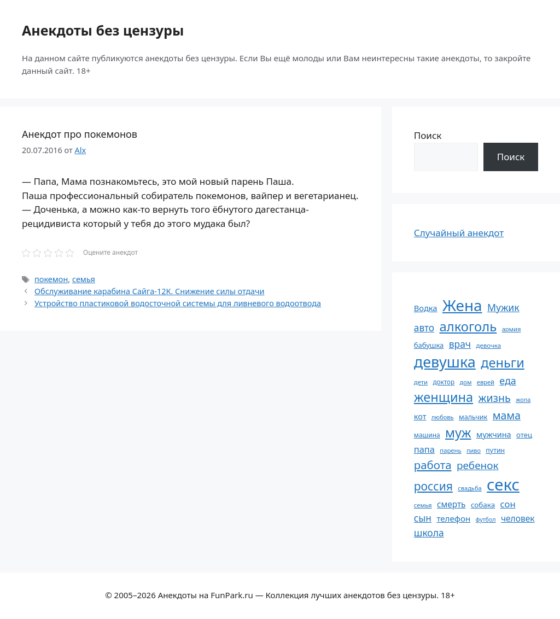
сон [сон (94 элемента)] (508, 504)
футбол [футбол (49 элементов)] (486, 519)
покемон (51, 279)
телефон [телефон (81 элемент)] (453, 518)
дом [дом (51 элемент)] (466, 382)
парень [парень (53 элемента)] (450, 450)
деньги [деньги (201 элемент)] (502, 362)
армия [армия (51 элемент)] (511, 329)
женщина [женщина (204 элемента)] (443, 397)
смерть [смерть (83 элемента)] (451, 504)
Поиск (428, 135)
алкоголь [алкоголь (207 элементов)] (468, 326)
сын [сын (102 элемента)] (422, 518)
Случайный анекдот (459, 232)
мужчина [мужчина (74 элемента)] (493, 434)
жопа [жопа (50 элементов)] (523, 399)
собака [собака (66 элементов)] (483, 505)
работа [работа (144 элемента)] (433, 464)
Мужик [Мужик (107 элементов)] (503, 307)
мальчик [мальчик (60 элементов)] (473, 417)
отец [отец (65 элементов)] (524, 435)
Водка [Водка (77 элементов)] (426, 307)
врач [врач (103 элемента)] (460, 344)
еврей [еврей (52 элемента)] (485, 382)
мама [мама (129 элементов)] (507, 415)
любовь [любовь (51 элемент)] (442, 417)
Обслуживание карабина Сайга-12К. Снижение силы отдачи (149, 291)
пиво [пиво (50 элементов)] (473, 450)
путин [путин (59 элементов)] (495, 450)
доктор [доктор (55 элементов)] (443, 381)
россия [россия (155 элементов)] (433, 486)
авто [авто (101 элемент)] (424, 328)
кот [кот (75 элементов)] (420, 416)
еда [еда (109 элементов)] (507, 380)
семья (83, 279)
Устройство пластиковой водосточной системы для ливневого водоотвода (177, 303)
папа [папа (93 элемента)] (424, 449)
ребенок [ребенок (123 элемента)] (478, 465)
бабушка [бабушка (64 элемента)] (429, 345)
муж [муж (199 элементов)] (458, 432)
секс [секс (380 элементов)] (503, 484)
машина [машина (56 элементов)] (427, 434)
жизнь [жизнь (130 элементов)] (495, 397)
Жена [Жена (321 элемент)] (462, 305)
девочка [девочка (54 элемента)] (488, 345)
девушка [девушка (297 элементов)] (445, 362)
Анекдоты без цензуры (103, 30)
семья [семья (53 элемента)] (423, 505)
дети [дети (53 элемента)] (421, 382)
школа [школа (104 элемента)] (429, 532)
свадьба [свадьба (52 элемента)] (469, 488)
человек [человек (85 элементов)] (518, 518)
